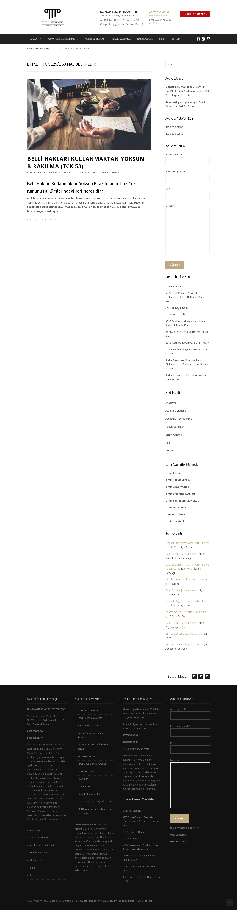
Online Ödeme (145, 38)
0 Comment (115, 172)
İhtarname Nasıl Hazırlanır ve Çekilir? (186, 612)
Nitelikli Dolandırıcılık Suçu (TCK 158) (186, 579)
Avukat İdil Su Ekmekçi (58, 172)
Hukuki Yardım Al (195, 13)
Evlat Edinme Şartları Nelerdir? (182, 553)
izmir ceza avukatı (123, 900)
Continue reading (42, 219)
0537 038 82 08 (159, 12)
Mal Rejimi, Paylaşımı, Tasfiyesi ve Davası (94, 811)
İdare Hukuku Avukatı (89, 793)
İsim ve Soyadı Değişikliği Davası (183, 633)
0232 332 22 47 (158, 15)
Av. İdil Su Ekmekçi (95, 38)
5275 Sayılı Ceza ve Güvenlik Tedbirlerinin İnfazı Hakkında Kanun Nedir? (185, 297)
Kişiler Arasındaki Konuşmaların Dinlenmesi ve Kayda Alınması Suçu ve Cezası (187, 364)
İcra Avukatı (84, 786)
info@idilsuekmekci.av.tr (161, 22)
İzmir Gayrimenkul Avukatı (92, 763)
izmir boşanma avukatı (100, 900)
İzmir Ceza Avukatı (88, 710)
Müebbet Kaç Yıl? (175, 314)
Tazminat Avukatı (87, 756)
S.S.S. (162, 38)
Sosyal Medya (178, 676)
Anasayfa (35, 38)
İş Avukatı (83, 778)
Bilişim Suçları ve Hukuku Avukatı (91, 735)
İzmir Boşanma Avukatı (90, 717)
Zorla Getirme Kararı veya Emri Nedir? (187, 342)
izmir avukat (80, 900)
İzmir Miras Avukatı (88, 771)
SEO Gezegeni (144, 900)
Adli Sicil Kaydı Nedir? (177, 308)
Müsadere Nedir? (175, 286)
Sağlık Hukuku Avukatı (90, 725)
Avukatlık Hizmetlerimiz (61, 38)
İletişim (175, 38)
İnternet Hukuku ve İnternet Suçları (93, 746)
